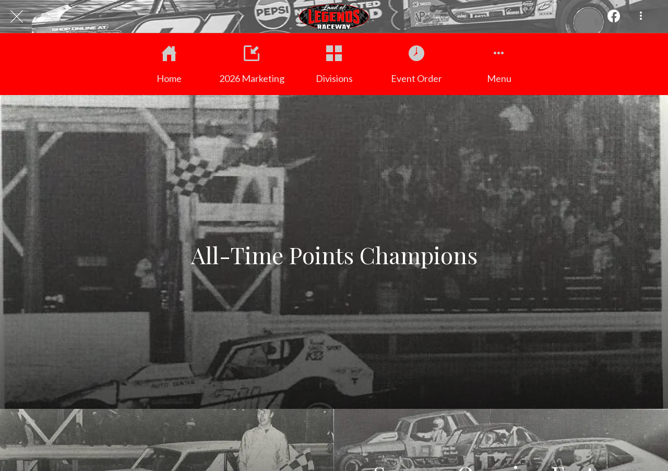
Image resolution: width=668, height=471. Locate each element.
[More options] (640, 16)
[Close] (16, 16)
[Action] (613, 16)
